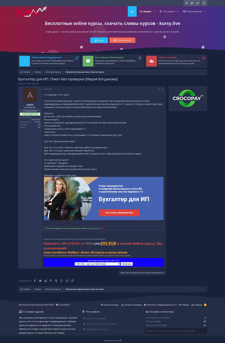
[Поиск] (204, 3)
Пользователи (194, 11)
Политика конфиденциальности (161, 304)
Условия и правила (133, 304)
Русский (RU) (63, 304)
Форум (147, 11)
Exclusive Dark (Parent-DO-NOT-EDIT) (36, 304)
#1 (163, 89)
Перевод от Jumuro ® (112, 340)
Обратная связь (111, 304)
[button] (154, 11)
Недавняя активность (97, 329)
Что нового (169, 11)
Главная (132, 11)
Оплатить (127, 264)
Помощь (185, 304)
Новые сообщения (96, 318)
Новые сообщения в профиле (102, 323)
